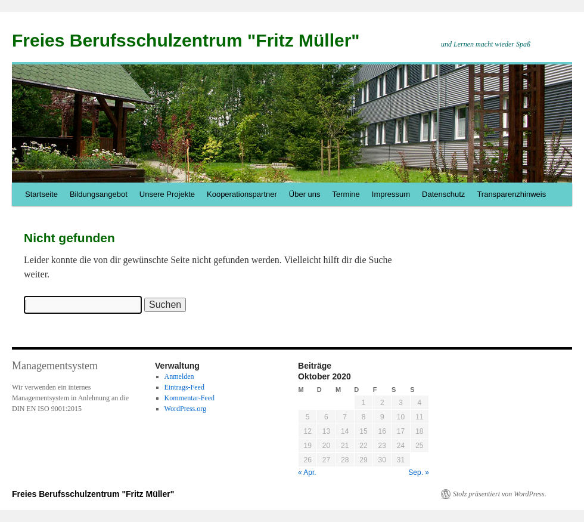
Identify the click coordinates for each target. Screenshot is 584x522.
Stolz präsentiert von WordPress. (499, 494)
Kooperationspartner (242, 194)
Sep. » (418, 472)
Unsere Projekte (167, 194)
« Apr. (307, 472)
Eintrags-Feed (184, 387)
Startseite (41, 194)
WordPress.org (185, 408)
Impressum (391, 194)
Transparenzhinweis (511, 194)
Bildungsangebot (99, 194)
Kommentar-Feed (189, 398)
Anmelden (179, 376)
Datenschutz (443, 194)
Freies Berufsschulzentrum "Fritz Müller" (186, 40)
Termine (346, 194)
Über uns (305, 194)
